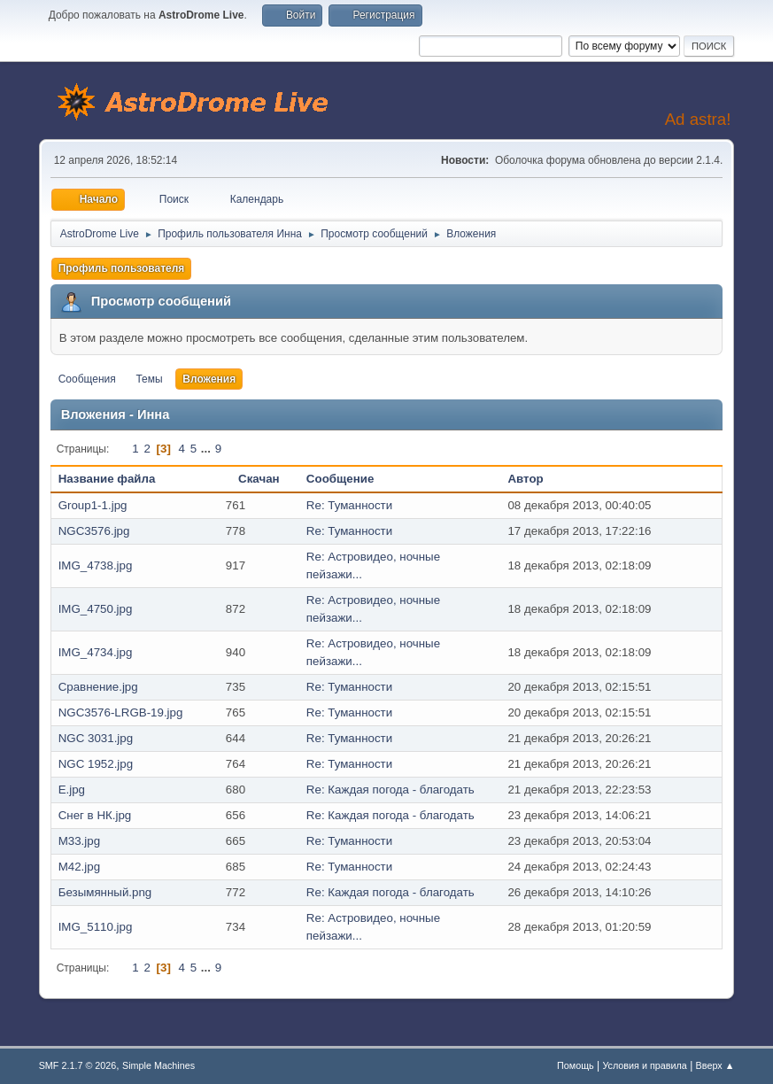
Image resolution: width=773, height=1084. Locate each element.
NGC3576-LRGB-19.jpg (120, 712)
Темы (148, 379)
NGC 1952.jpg (95, 763)
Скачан (259, 478)
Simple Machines (158, 1065)
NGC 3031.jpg (95, 738)
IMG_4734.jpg (95, 652)
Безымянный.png (105, 892)
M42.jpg (79, 866)
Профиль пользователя (121, 268)
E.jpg (71, 789)
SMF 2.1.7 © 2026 (78, 1065)
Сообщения (87, 379)
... (207, 448)
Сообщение (340, 478)
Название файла (107, 478)
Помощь (575, 1065)
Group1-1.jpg (93, 505)
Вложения (209, 379)
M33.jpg (79, 841)
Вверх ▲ (715, 1065)
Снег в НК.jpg (95, 815)
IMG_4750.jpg (95, 609)
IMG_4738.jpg (95, 565)
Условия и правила (644, 1065)
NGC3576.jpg (94, 531)
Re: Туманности (349, 505)
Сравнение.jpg (98, 686)
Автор (534, 478)
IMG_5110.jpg (95, 926)
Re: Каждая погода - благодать (390, 789)
